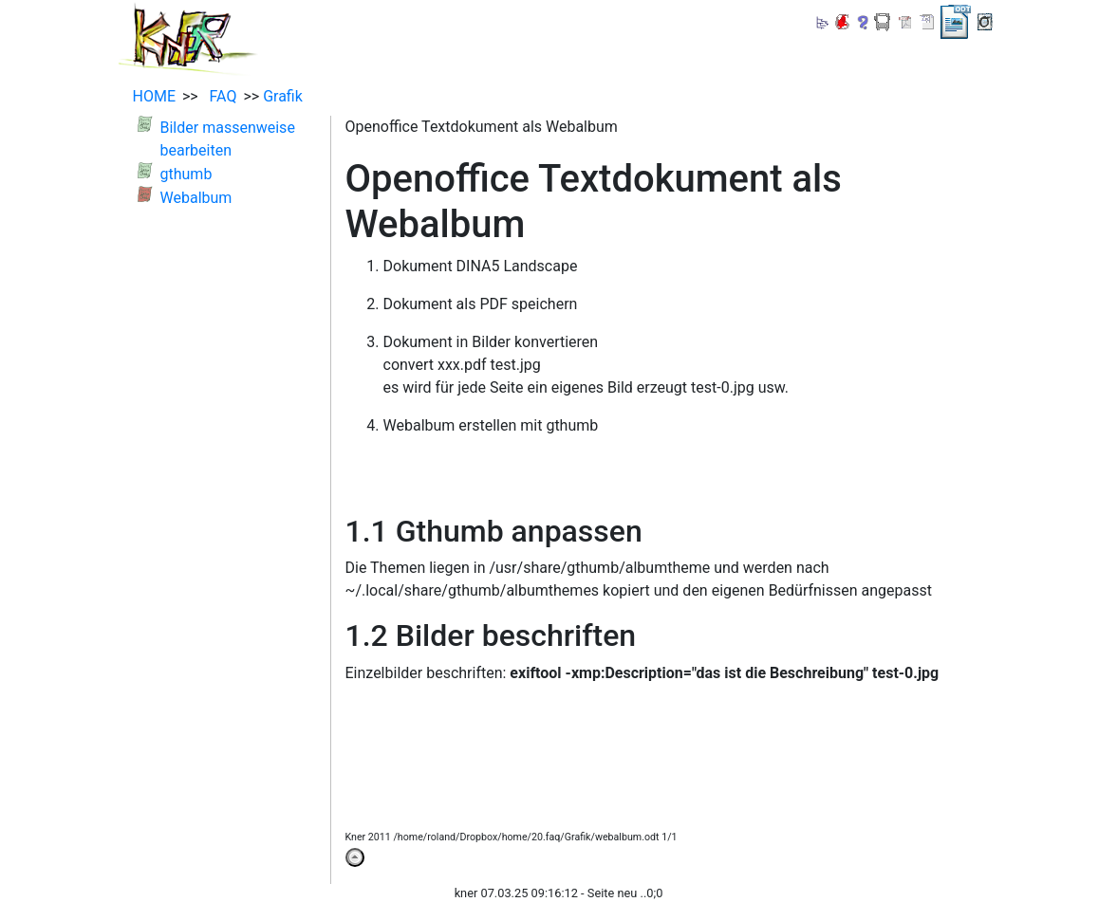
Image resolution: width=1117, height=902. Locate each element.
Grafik (283, 96)
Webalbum (196, 198)
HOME (154, 96)
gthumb (186, 174)
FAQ (219, 96)
